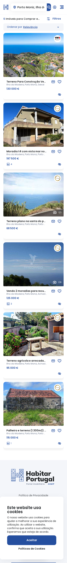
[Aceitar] (31, 540)
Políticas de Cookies (31, 548)
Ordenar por (14, 27)
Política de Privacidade (33, 495)
